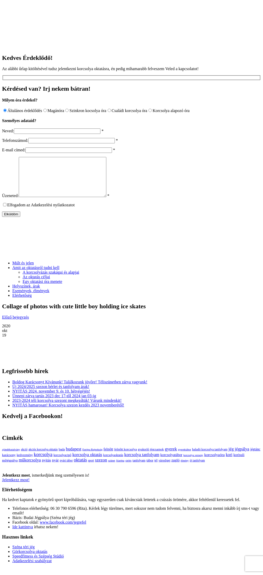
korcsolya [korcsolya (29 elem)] (43, 462)
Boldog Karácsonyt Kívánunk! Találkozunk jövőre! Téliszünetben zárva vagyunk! (79, 389)
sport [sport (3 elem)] (91, 468)
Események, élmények (30, 298)
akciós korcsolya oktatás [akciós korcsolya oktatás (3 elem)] (43, 457)
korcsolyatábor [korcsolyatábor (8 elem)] (171, 462)
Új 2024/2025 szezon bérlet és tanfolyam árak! (50, 394)
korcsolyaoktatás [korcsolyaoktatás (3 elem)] (113, 463)
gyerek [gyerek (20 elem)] (171, 456)
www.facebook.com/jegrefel (63, 530)
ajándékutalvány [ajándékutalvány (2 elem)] (11, 457)
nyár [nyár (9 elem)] (55, 468)
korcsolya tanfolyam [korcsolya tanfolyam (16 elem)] (141, 462)
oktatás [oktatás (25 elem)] (80, 467)
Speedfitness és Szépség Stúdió (38, 564)
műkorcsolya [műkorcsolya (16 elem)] (30, 467)
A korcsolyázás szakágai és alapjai (51, 280)
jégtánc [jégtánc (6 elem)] (255, 457)
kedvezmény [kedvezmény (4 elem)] (25, 463)
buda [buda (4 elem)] (62, 457)
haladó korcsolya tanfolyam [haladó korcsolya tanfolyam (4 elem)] (210, 457)
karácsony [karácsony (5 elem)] (9, 463)
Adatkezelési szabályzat (32, 568)
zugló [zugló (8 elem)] (175, 468)
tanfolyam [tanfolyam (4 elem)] (139, 468)
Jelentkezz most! (16, 487)
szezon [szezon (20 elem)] (101, 467)
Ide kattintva (22, 534)
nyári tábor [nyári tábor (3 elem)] (66, 468)
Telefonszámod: (15, 140)
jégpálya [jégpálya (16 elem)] (242, 456)
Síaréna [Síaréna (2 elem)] (120, 468)
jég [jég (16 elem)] (231, 456)
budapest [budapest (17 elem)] (73, 456)
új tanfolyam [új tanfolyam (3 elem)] (197, 468)
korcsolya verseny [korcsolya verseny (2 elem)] (193, 462)
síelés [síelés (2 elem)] (128, 468)
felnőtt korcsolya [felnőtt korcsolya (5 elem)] (125, 457)
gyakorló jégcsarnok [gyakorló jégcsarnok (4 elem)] (151, 457)
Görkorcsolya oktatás (29, 559)
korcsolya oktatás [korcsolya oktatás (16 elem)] (87, 462)
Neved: (8, 131)
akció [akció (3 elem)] (24, 457)
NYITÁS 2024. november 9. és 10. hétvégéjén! (51, 399)
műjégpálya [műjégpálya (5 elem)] (10, 468)
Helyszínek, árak (26, 294)
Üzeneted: (10, 203)
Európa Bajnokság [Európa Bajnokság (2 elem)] (92, 457)
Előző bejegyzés (15, 325)
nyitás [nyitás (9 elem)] (46, 468)
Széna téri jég (23, 554)
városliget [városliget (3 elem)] (164, 468)
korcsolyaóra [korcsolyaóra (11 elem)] (214, 462)
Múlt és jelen (23, 270)
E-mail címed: (13, 150)
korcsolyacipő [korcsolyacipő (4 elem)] (62, 463)
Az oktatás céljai (36, 284)
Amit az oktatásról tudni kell (35, 275)
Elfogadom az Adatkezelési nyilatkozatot (41, 212)
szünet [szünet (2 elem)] (111, 468)
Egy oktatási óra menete (42, 289)
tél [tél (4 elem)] (155, 468)
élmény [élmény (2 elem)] (185, 468)
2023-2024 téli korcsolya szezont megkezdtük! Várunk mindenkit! (66, 408)
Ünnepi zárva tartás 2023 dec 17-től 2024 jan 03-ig (54, 403)
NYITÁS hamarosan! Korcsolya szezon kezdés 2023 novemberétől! (68, 413)
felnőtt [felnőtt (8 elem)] (108, 457)
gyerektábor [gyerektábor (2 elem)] (184, 457)
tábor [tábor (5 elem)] (149, 468)
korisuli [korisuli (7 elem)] (239, 463)
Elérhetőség (22, 303)
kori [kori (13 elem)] (229, 462)
